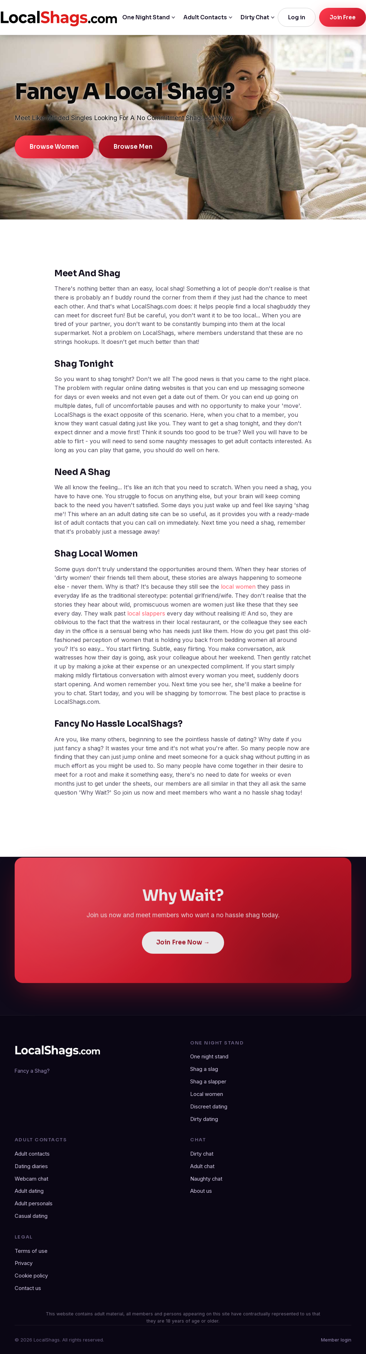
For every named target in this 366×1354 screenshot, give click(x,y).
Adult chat (202, 1166)
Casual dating (31, 1216)
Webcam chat (31, 1179)
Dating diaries (31, 1166)
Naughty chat (206, 1179)
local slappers (146, 613)
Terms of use (31, 1251)
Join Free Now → (183, 948)
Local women (206, 1094)
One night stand (209, 1056)
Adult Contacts (205, 17)
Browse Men (133, 146)
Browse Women (54, 146)
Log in (296, 17)
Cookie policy (31, 1276)
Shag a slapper (208, 1081)
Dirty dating (204, 1119)
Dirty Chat (255, 17)
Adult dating (29, 1191)
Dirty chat (201, 1154)
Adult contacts (32, 1154)
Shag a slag (204, 1069)
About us (201, 1191)
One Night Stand (146, 17)
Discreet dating (208, 1106)
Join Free (343, 17)
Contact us (28, 1288)
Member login (336, 1340)
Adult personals (34, 1203)
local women (238, 586)
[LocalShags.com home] (59, 17)
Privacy (24, 1263)
